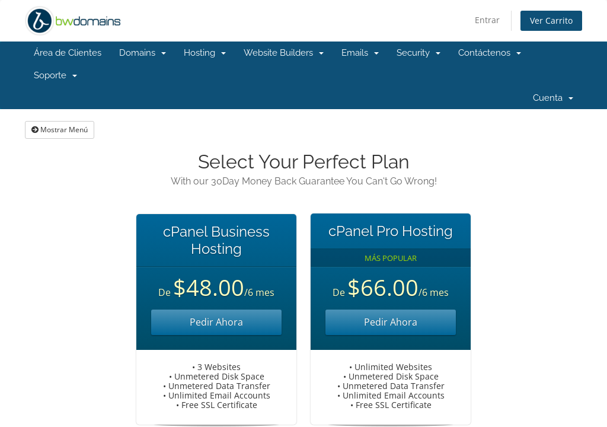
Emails (360, 52)
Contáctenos (489, 52)
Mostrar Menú (59, 130)
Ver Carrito (551, 20)
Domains (142, 52)
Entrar (487, 20)
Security (418, 52)
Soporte (55, 75)
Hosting (205, 52)
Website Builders (284, 52)
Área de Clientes (67, 52)
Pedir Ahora (216, 322)
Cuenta (553, 98)
